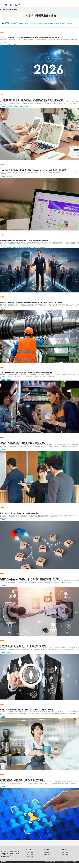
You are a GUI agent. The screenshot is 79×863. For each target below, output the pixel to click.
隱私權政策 (3, 861)
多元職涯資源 (29, 857)
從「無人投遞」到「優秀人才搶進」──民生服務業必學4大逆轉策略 (23, 646)
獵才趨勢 (2, 9)
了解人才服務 (29, 854)
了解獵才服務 (47, 852)
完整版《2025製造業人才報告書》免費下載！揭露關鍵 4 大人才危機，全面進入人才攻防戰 (31, 302)
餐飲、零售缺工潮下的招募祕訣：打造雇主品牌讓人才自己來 (21, 513)
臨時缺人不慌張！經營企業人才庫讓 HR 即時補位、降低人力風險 (22, 443)
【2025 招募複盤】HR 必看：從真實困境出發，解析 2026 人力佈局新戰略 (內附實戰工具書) (31, 100)
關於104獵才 (65, 852)
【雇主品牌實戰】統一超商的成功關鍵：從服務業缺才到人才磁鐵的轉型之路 (26, 373)
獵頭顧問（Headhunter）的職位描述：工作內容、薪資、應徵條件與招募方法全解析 (29, 579)
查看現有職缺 (29, 852)
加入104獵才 (65, 854)
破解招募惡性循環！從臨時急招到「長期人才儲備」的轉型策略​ (21, 780)
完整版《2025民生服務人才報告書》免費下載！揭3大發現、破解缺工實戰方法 (27, 710)
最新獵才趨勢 (47, 854)
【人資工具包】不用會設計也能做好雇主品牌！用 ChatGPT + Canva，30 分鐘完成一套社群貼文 (33, 170)
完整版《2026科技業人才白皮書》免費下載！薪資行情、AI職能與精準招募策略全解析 (29, 38)
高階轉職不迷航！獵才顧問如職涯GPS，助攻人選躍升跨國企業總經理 (24, 240)
